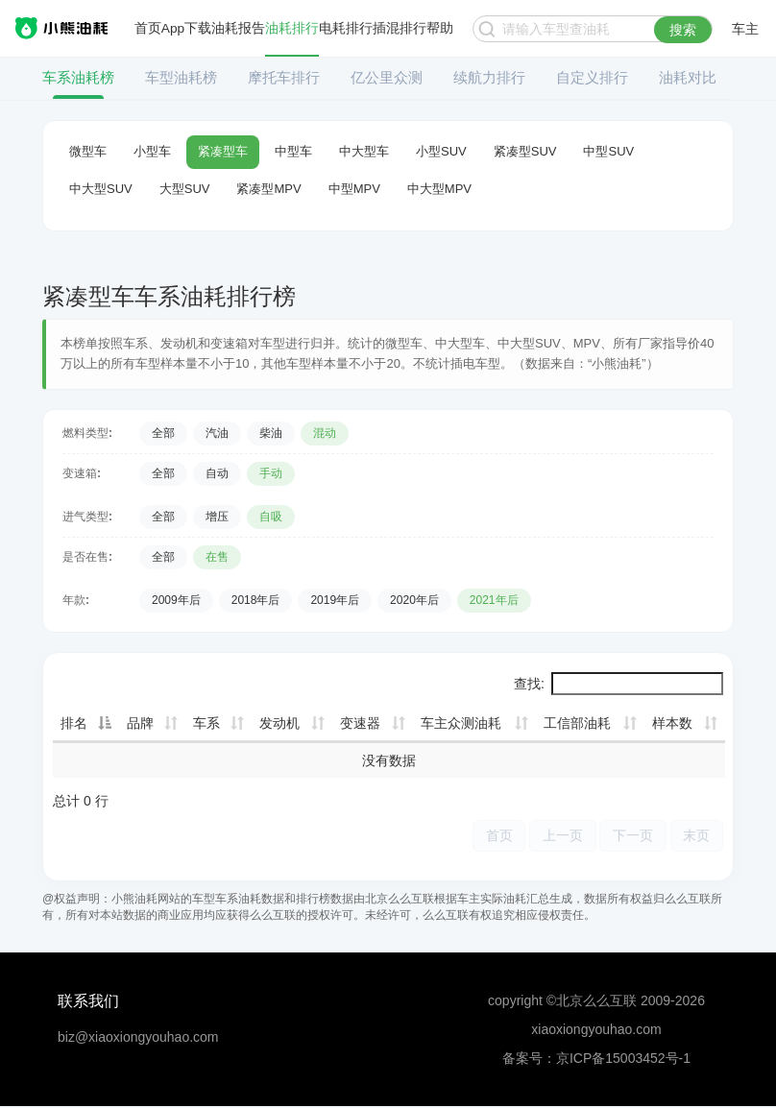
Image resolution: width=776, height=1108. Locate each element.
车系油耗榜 (78, 77)
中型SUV (608, 151)
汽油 (217, 433)
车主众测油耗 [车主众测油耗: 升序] (461, 723)
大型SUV (184, 188)
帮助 (440, 29)
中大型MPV (439, 188)
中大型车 (364, 151)
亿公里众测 (387, 77)
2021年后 (494, 600)
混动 (324, 433)
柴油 (270, 433)
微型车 (88, 151)
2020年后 (414, 600)
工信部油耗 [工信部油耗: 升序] (577, 723)
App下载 (186, 29)
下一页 (628, 836)
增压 (217, 516)
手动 (270, 473)
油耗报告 (239, 29)
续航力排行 (489, 77)
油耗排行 (293, 29)
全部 (163, 433)
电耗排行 (347, 29)
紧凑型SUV (525, 151)
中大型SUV (101, 188)
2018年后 (255, 600)
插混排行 (400, 29)
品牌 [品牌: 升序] (140, 723)
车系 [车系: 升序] (206, 723)
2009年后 (176, 600)
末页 (695, 836)
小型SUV (441, 151)
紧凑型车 (223, 151)
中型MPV (354, 188)
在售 (217, 557)
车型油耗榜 (181, 77)
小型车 (152, 151)
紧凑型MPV (268, 188)
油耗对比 (687, 77)
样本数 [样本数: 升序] (672, 723)
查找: (618, 683)
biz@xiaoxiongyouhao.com (138, 1038)
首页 (147, 29)
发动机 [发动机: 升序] (279, 723)
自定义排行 (592, 77)
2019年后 (334, 600)
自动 (217, 473)
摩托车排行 (284, 77)
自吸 (270, 516)
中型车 (293, 151)
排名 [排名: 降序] (74, 723)
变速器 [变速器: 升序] (360, 723)
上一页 (554, 836)
